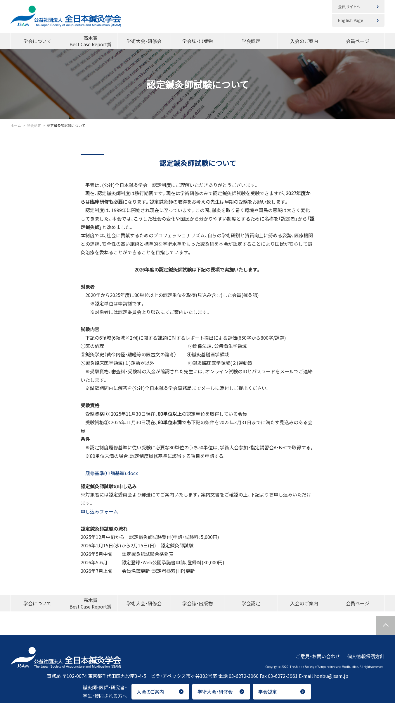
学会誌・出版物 (197, 40)
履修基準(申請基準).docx (109, 473)
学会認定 (251, 40)
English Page (350, 20)
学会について (37, 40)
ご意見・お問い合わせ (318, 655)
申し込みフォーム (99, 511)
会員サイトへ (349, 6)
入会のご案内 (304, 40)
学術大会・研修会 (144, 40)
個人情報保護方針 (365, 655)
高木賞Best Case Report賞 (91, 41)
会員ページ (357, 40)
